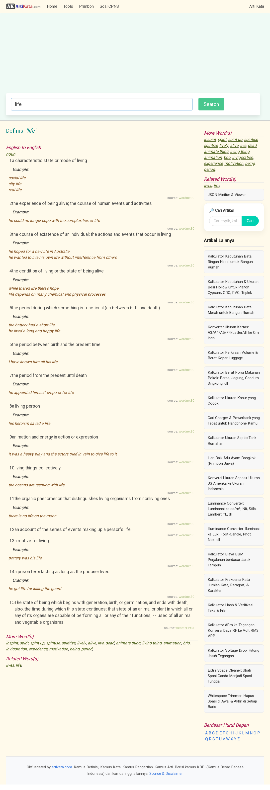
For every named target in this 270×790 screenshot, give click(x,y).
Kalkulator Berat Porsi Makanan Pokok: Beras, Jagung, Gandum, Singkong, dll (234, 378)
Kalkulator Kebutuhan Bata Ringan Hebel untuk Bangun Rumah (230, 261)
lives (10, 665)
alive (92, 643)
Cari (250, 220)
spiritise (53, 643)
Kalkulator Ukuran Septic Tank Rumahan (232, 440)
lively (81, 643)
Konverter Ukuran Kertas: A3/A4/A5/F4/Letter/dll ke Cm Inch (233, 332)
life (18, 665)
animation (172, 643)
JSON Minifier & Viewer (227, 194)
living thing (152, 643)
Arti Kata (256, 6)
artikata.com (62, 767)
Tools (68, 6)
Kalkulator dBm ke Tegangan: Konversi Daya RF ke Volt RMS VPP (233, 630)
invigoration (16, 649)
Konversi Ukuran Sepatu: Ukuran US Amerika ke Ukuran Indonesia (234, 483)
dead (109, 643)
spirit (24, 643)
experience (38, 649)
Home (52, 6)
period (86, 649)
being (75, 649)
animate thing (128, 643)
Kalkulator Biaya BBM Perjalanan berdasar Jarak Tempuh (229, 559)
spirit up (37, 643)
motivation (58, 649)
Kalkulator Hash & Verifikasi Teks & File (230, 608)
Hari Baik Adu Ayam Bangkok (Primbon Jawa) (232, 461)
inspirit (12, 643)
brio (186, 643)
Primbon (86, 6)
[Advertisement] (133, 55)
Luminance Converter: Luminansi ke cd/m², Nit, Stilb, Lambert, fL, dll (232, 509)
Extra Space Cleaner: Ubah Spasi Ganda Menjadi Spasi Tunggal (230, 676)
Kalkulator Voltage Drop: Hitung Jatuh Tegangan (233, 653)
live (101, 643)
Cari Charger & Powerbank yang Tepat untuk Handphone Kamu (234, 421)
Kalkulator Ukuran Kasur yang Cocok (232, 401)
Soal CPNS (109, 6)
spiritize (68, 643)
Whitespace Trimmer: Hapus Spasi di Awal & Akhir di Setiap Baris (232, 701)
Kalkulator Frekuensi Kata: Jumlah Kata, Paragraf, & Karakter (229, 585)
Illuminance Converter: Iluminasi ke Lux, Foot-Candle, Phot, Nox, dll (234, 534)
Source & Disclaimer (166, 773)
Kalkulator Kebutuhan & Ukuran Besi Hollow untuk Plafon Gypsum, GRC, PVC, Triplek (233, 287)
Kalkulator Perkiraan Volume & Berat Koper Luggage (233, 355)
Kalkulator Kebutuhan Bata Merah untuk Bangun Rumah (231, 310)
